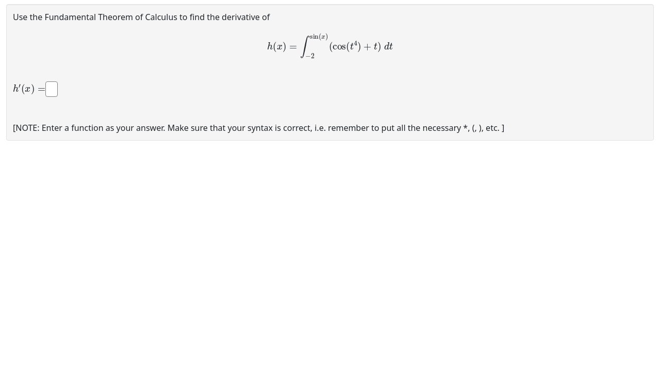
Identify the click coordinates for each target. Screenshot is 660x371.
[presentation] (330, 46)
